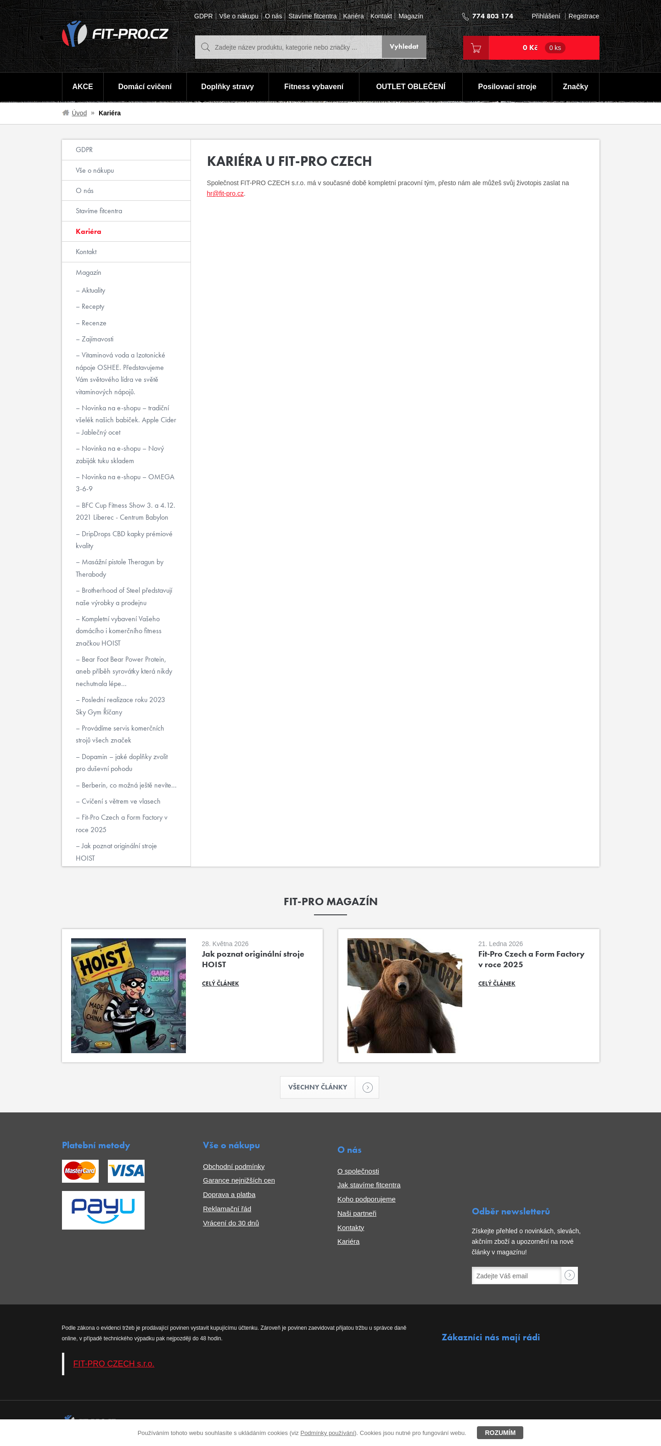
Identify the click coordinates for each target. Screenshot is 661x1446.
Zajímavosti (96, 339)
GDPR (203, 16)
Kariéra (353, 16)
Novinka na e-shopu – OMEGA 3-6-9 (125, 482)
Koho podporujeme (366, 1200)
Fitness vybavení (313, 87)
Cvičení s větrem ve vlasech (120, 801)
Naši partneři (356, 1214)
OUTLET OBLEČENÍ (411, 87)
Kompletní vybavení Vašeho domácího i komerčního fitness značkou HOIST (119, 631)
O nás (273, 16)
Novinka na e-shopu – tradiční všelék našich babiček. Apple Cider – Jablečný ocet (126, 420)
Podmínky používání (327, 1432)
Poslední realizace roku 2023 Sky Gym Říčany (120, 705)
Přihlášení (546, 16)
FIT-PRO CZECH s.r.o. (114, 1365)
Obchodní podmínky (233, 1167)
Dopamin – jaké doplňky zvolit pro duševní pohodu (122, 762)
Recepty (92, 306)
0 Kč (544, 47)
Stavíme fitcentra (312, 16)
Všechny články (322, 1088)
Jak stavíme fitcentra (369, 1186)
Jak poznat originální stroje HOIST (116, 851)
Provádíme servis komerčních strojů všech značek (120, 734)
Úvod (79, 113)
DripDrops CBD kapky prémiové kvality (124, 539)
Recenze (93, 323)
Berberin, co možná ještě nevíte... (128, 785)
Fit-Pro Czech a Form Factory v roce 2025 (122, 823)
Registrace (584, 16)
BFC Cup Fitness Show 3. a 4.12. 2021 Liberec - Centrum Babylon (125, 511)
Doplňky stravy (227, 87)
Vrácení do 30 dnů (231, 1224)
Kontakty (350, 1228)
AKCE (82, 87)
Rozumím (500, 1432)
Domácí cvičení (144, 87)
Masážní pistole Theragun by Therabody (119, 567)
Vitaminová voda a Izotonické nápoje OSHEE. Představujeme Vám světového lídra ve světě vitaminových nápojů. (120, 373)
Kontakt (381, 16)
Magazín (410, 16)
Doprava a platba (229, 1195)
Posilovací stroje (508, 87)
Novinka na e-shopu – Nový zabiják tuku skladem (120, 454)
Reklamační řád (227, 1210)
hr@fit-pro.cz (225, 193)
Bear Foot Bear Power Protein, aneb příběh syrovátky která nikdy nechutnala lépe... (124, 671)
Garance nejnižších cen (239, 1181)
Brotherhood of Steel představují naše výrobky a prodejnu (124, 596)
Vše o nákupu (239, 16)
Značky (575, 87)
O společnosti (358, 1172)
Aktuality (92, 290)
